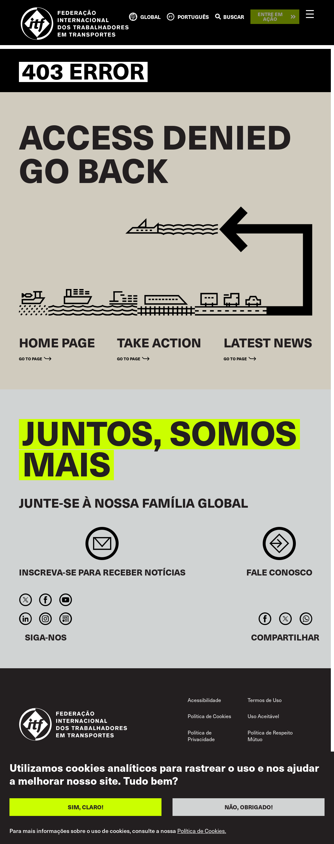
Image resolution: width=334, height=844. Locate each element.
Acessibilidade (204, 700)
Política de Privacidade (201, 736)
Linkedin (25, 618)
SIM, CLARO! (85, 808)
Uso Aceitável (263, 716)
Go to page (30, 359)
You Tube (65, 599)
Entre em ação (270, 16)
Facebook (45, 599)
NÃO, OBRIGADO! (249, 808)
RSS (65, 618)
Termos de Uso (265, 700)
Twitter (25, 599)
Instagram (45, 618)
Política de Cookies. (201, 831)
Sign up (102, 546)
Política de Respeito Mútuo (270, 736)
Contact (279, 546)
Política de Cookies (209, 716)
